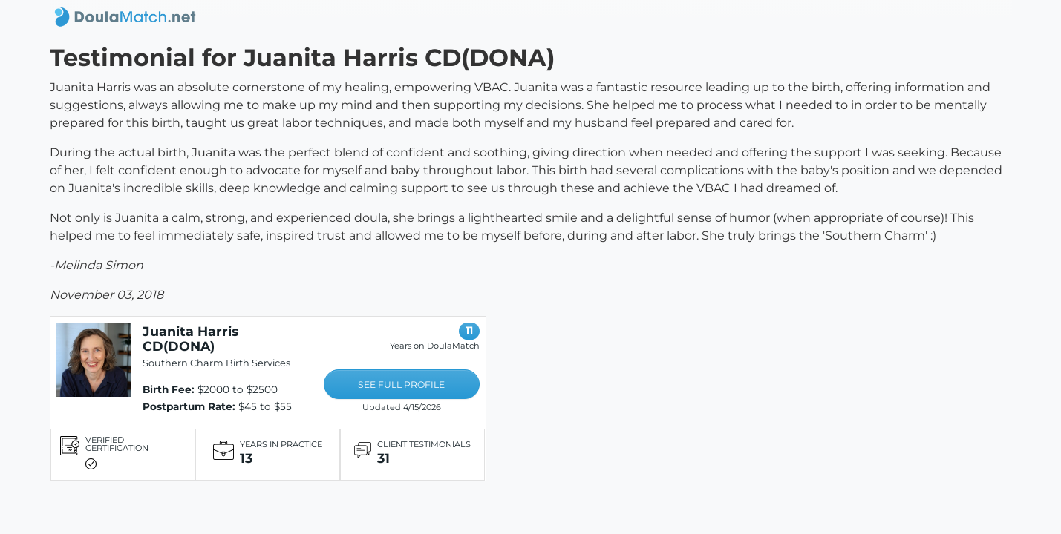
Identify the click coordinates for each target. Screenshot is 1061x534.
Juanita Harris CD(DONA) (190, 338)
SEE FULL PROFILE (401, 384)
